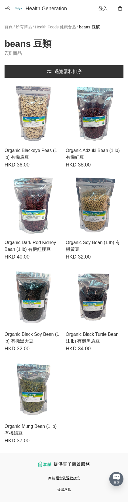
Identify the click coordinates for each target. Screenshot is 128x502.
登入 (103, 8)
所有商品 (24, 26)
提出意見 (64, 489)
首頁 (8, 26)
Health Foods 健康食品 (55, 27)
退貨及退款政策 (68, 478)
